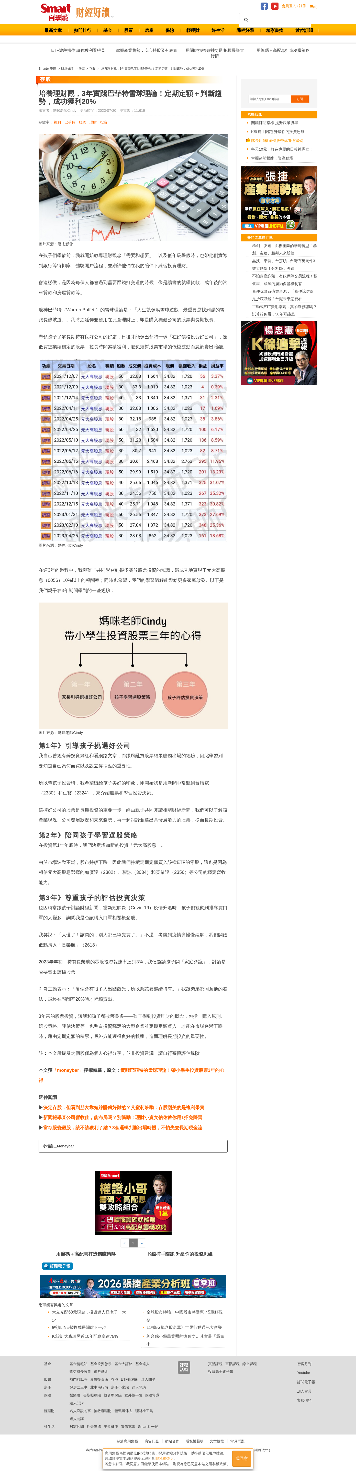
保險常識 (152, 1395)
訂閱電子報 (302, 1382)
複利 (57, 122)
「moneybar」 (68, 1070)
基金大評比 (123, 1364)
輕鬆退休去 (123, 1411)
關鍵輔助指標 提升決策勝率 (274, 122)
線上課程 (249, 1364)
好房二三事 (78, 1387)
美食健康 (111, 1427)
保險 (169, 30)
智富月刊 (300, 1364)
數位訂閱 (304, 30)
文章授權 (217, 1441)
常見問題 (237, 1441)
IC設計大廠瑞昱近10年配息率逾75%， (87, 1336)
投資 (103, 122)
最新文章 (53, 30)
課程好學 (245, 30)
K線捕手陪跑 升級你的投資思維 (180, 1254)
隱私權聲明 (195, 1441)
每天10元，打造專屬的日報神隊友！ (282, 149)
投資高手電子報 (220, 1371)
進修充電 (128, 1427)
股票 (128, 30)
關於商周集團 (127, 1441)
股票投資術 (99, 1379)
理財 (93, 122)
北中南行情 (99, 1387)
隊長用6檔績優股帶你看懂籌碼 (277, 140)
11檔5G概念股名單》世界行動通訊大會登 (184, 1327)
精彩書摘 (274, 30)
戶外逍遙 (94, 1427)
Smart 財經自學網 (58, 12)
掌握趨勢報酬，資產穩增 (272, 158)
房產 (149, 30)
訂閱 (300, 99)
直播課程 (232, 1364)
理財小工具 (144, 1411)
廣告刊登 (151, 1441)
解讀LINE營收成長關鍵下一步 (79, 1327)
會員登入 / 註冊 (294, 6)
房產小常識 (120, 1387)
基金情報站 (78, 1364)
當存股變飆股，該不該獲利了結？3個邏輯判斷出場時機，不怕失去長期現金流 (122, 1127)
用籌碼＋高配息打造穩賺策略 (283, 50)
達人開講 (148, 1379)
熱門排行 (82, 30)
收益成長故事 (80, 1371)
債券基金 (101, 1371)
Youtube (299, 1373)
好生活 (218, 30)
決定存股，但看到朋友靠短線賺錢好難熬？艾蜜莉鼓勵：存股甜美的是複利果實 (123, 1107)
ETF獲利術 (129, 1379)
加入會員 (300, 1391)
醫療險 (75, 1395)
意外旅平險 (133, 1395)
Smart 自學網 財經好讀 (95, 12)
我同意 (242, 1458)
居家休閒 (77, 1427)
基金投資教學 (101, 1364)
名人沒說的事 (80, 1411)
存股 (114, 1379)
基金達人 (142, 1364)
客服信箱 (300, 1400)
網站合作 (172, 1441)
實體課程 (215, 1364)
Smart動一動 (148, 1427)
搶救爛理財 (103, 1411)
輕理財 (192, 30)
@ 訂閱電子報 (57, 1266)
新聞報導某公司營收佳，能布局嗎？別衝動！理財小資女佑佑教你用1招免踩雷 (122, 1117)
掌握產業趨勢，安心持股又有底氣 (146, 50)
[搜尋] (274, 20)
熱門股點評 (78, 1379)
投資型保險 (113, 1395)
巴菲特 (69, 122)
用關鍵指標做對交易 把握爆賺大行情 (215, 53)
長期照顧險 (92, 1395)
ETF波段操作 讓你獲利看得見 (78, 50)
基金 (107, 30)
